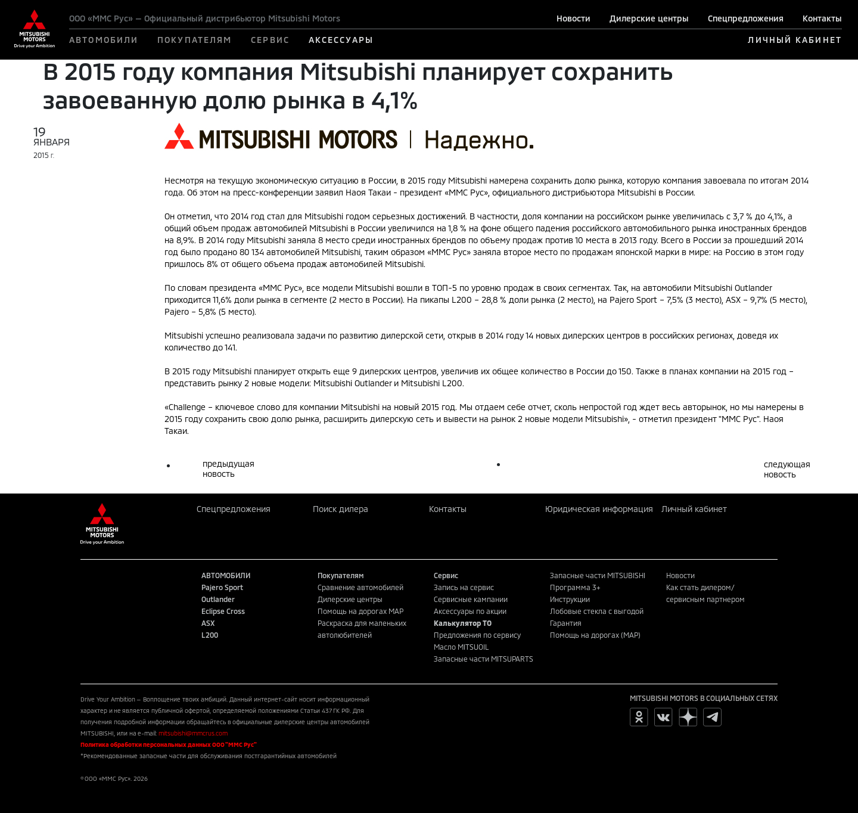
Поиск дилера (340, 509)
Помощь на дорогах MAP (360, 611)
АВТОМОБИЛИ (103, 40)
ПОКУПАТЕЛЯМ (194, 40)
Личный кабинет (694, 509)
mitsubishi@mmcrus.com (193, 733)
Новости (573, 18)
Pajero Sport (222, 587)
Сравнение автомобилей (360, 587)
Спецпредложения (746, 18)
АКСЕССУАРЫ (341, 40)
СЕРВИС (270, 40)
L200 (209, 635)
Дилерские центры (649, 18)
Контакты (822, 18)
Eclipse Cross (223, 611)
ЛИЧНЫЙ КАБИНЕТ (794, 40)
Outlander (218, 599)
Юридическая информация (599, 509)
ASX (207, 623)
